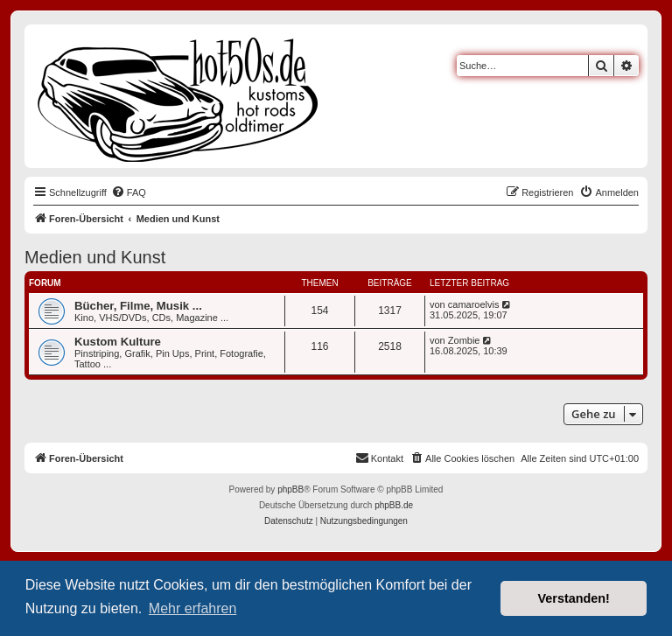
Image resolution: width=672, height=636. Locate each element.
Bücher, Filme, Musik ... (138, 305)
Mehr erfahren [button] (193, 608)
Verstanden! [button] (574, 598)
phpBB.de (393, 505)
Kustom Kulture (117, 341)
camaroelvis (474, 304)
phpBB (290, 489)
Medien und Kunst (94, 257)
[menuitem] (128, 192)
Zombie (464, 340)
